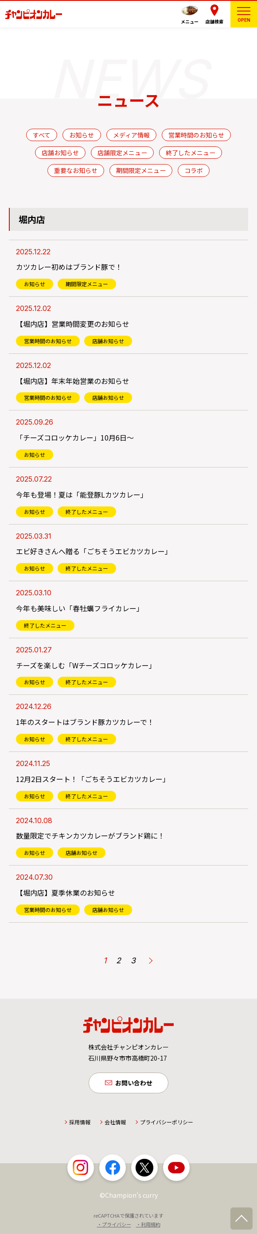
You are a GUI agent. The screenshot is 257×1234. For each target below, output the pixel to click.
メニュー (190, 21)
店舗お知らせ (60, 152)
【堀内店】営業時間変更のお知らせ (72, 323)
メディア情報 (131, 134)
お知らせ (81, 134)
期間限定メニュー (141, 170)
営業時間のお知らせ (196, 134)
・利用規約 (148, 1224)
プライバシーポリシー (166, 1122)
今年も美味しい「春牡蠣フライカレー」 (80, 608)
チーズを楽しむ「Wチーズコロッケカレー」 (86, 665)
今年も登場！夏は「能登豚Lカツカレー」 (82, 494)
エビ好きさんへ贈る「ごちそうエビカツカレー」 (94, 551)
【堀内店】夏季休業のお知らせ (65, 892)
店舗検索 (214, 21)
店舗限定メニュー (122, 152)
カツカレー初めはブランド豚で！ (69, 266)
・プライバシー (114, 1224)
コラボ (193, 170)
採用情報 (79, 1122)
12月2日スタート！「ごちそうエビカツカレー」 (93, 779)
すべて (42, 134)
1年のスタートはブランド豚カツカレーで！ (85, 722)
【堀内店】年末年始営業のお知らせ (72, 381)
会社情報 (115, 1122)
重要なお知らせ (75, 170)
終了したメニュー (190, 152)
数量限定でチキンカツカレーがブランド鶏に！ (90, 835)
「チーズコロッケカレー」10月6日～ (75, 437)
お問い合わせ (133, 1083)
